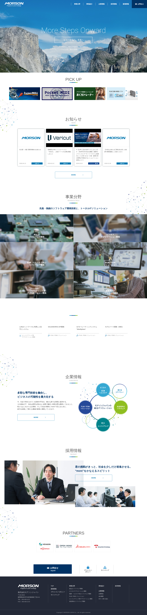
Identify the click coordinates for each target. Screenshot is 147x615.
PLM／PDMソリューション (76, 596)
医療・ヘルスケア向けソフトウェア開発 (80, 594)
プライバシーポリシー (58, 592)
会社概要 (101, 596)
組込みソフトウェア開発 (76, 588)
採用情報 (118, 586)
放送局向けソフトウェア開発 (77, 601)
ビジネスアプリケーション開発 (77, 591)
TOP (52, 586)
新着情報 (53, 589)
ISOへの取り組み (103, 599)
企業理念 (101, 594)
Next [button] (134, 330)
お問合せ (53, 569)
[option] (24, 93)
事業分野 (72, 586)
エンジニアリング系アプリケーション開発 (80, 599)
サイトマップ (55, 595)
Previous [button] (13, 330)
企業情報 (101, 591)
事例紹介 (101, 586)
